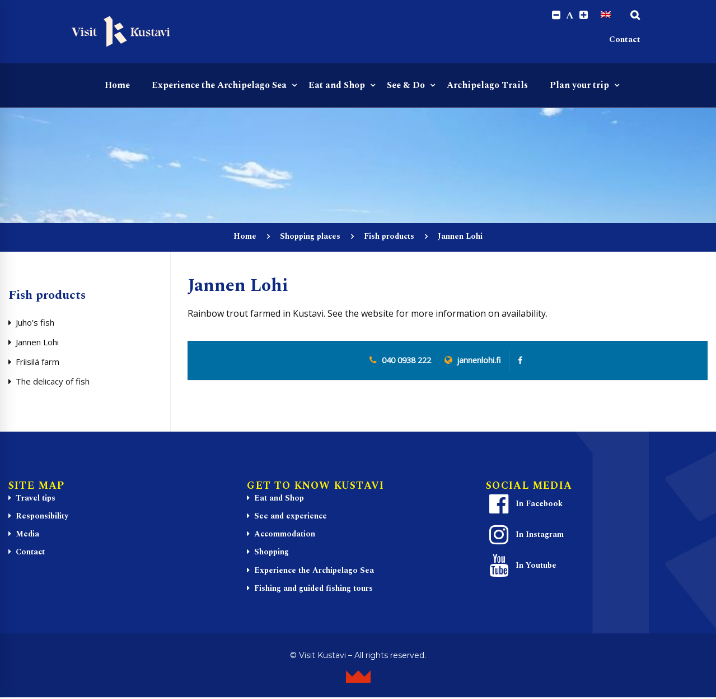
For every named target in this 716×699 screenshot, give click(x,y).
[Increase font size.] (583, 15)
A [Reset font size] (570, 16)
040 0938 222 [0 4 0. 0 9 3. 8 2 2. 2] (406, 360)
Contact (624, 39)
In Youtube (521, 565)
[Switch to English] (606, 15)
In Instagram (525, 535)
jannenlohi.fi (478, 360)
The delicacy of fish (53, 381)
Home (244, 237)
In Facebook (524, 504)
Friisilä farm (37, 361)
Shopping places (310, 237)
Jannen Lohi (37, 342)
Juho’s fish (35, 322)
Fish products (389, 237)
